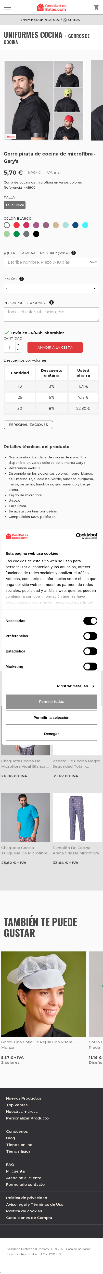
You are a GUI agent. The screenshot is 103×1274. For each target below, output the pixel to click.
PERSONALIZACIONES (28, 425)
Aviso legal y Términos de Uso (34, 1204)
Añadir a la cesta (55, 347)
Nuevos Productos (23, 1098)
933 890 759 (52, 1254)
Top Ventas (16, 1105)
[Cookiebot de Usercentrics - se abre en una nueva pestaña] (75, 536)
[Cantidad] (9, 347)
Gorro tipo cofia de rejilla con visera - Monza (38, 1045)
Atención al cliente (23, 1177)
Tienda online (19, 1144)
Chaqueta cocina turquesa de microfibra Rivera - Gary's (24, 850)
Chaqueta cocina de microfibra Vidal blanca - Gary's (24, 764)
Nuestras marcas (22, 1111)
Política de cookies (24, 1211)
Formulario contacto (25, 1184)
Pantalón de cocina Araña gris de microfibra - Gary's (77, 850)
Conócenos (17, 1131)
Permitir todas (51, 701)
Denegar (51, 734)
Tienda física (18, 1151)
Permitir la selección (51, 717)
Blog (10, 1138)
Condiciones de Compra (29, 1217)
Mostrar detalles (72, 686)
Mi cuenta (15, 1171)
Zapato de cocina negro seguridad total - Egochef (76, 764)
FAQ (10, 1164)
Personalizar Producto (27, 1118)
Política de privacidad (26, 1197)
